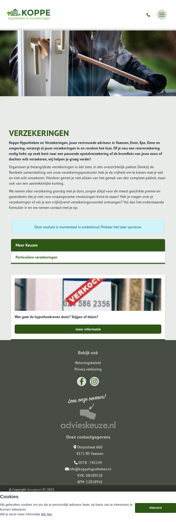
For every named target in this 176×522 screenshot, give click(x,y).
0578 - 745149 (88, 462)
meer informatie (88, 329)
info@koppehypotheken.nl (88, 469)
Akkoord (155, 507)
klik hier (46, 514)
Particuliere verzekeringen (36, 257)
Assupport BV (36, 489)
